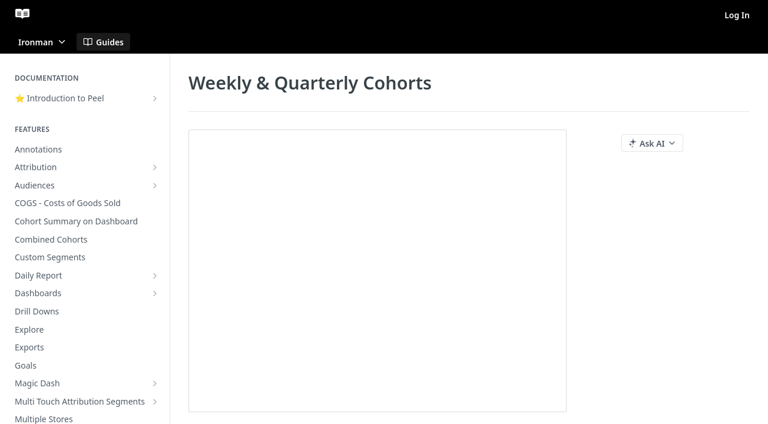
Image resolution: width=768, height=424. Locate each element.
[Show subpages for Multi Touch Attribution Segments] (155, 401)
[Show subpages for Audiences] (155, 185)
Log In (737, 15)
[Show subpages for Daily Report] (155, 275)
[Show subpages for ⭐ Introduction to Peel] (155, 98)
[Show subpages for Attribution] (155, 167)
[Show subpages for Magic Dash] (155, 383)
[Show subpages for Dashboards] (155, 293)
